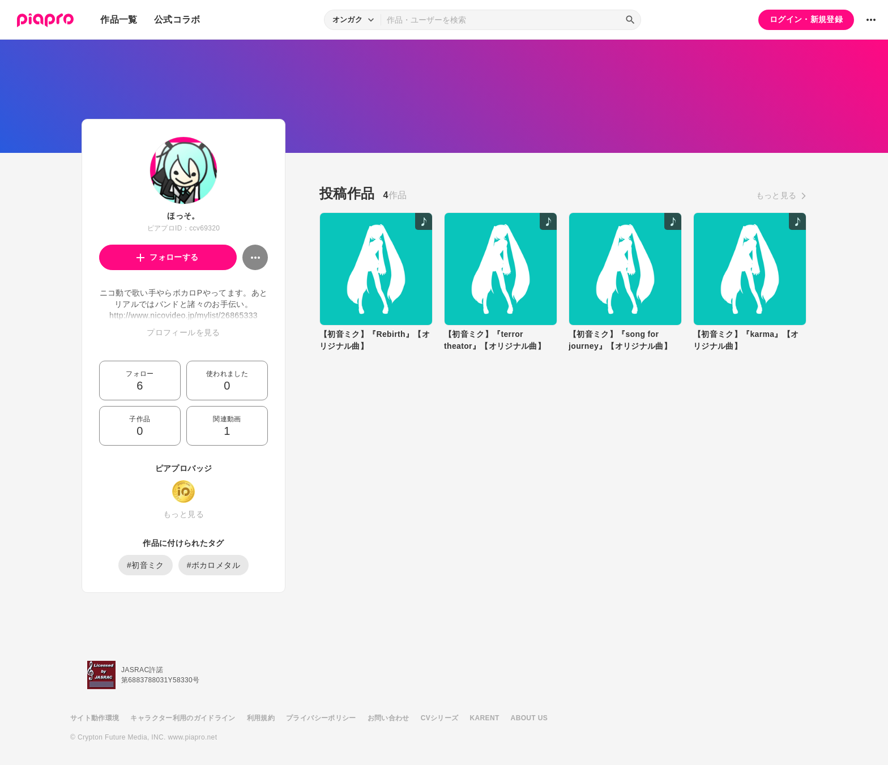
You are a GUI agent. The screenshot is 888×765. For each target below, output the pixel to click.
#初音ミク (145, 565)
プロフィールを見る (183, 332)
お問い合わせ (388, 718)
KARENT (485, 718)
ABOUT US (529, 718)
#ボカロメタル (213, 565)
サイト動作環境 (94, 718)
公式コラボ (177, 19)
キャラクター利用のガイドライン (182, 718)
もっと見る (183, 514)
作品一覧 (118, 19)
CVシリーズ (440, 718)
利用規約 (261, 718)
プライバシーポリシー (321, 718)
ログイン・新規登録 (806, 19)
